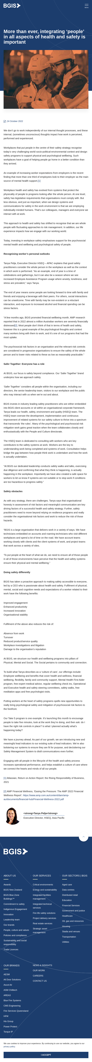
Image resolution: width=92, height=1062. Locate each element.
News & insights (42, 965)
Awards (7, 884)
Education (67, 900)
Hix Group (8, 1021)
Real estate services (42, 923)
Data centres (68, 890)
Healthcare (67, 916)
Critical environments (43, 884)
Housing (66, 926)
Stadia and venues (71, 931)
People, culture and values (16, 930)
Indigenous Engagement (15, 909)
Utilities (65, 942)
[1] (39, 181)
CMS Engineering (12, 1006)
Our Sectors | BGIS (74, 875)
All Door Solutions (12, 979)
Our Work (39, 970)
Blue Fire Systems (12, 1000)
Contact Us (40, 981)
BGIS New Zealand (13, 890)
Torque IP (8, 1032)
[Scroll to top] (83, 836)
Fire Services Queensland (16, 1011)
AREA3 (7, 995)
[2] (15, 325)
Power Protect (10, 1026)
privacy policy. (9, 1047)
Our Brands (12, 965)
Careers (38, 976)
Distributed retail (70, 895)
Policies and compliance (15, 935)
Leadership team (12, 919)
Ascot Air (8, 985)
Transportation (69, 937)
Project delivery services (44, 918)
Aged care (67, 884)
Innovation (9, 914)
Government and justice (73, 910)
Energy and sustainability (45, 890)
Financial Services (71, 905)
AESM (7, 974)
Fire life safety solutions (44, 913)
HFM (6, 1016)
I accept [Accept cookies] (46, 1055)
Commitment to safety (14, 904)
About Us (10, 875)
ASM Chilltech (10, 990)
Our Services (42, 875)
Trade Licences (11, 949)
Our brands (9, 925)
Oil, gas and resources (73, 921)
